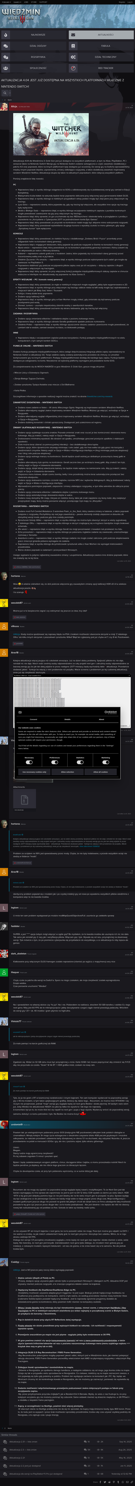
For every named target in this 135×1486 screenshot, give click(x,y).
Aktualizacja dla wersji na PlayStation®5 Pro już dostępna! (37, 1484)
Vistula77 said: (19, 1097)
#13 (128, 1007)
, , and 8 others (29, 576)
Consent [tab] (33, 719)
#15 (128, 1065)
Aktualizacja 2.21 (18, 1468)
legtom (16, 918)
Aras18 (16, 664)
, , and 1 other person (31, 1224)
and (24, 873)
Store (34, 2)
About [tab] (101, 719)
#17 (128, 1135)
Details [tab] (67, 719)
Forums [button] (5, 2)
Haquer (16, 982)
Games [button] (17, 2)
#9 (128, 918)
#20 (128, 1272)
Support (43, 2)
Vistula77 (17, 1031)
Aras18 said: (18, 845)
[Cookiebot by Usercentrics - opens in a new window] (106, 712)
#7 (128, 834)
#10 (128, 937)
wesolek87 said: (19, 1042)
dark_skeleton (20, 964)
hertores (16, 585)
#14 (128, 1032)
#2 (128, 585)
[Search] (5, 93)
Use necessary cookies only (34, 772)
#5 (128, 665)
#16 (128, 1086)
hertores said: (18, 893)
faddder (16, 936)
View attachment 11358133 (96, 857)
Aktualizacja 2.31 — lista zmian (24, 1452)
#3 (128, 612)
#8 (128, 882)
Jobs (26, 2)
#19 (128, 1233)
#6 (128, 751)
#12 (128, 983)
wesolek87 (18, 611)
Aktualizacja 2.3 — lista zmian (24, 1460)
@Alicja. (17, 643)
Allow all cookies (100, 772)
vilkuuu (16, 635)
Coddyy (16, 1272)
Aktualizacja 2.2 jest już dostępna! (26, 1476)
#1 (128, 106)
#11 (128, 964)
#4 (128, 635)
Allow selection (67, 772)
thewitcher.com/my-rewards (101, 405)
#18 (128, 1192)
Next (9, 100)
